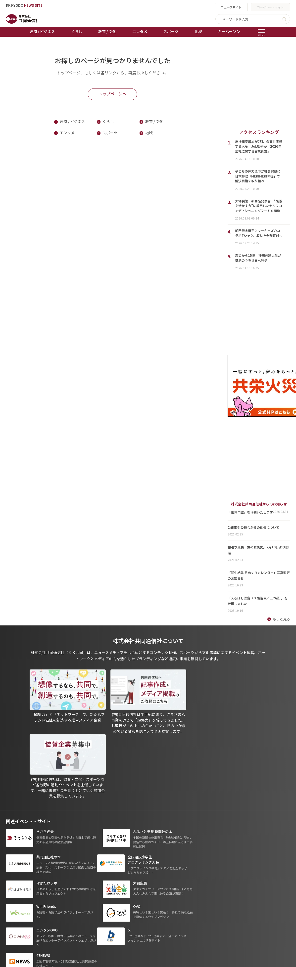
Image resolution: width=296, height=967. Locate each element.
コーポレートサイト (270, 7)
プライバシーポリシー (155, 884)
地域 (198, 31)
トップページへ (112, 94)
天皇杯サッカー (105, 877)
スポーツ (170, 31)
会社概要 (145, 898)
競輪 (96, 891)
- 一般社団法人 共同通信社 (213, 884)
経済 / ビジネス (42, 31)
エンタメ (139, 31)
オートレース (103, 884)
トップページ (16, 877)
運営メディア (148, 891)
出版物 (143, 877)
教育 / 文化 (107, 31)
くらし (76, 31)
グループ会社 (204, 877)
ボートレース (103, 898)
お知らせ (13, 884)
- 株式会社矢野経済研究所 (212, 898)
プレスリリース (60, 919)
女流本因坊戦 (103, 912)
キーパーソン (229, 31)
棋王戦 (98, 905)
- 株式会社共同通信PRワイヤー (216, 891)
